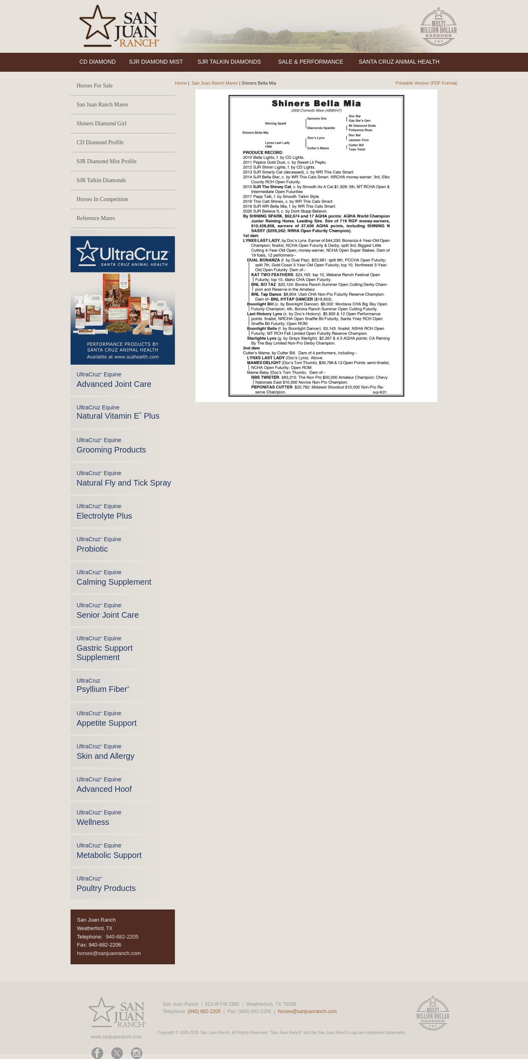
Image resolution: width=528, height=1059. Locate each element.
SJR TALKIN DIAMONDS (229, 61)
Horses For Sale (94, 86)
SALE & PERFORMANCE (310, 61)
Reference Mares (96, 218)
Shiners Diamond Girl (102, 123)
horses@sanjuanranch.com (109, 953)
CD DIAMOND (97, 61)
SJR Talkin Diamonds (101, 180)
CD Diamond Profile (100, 142)
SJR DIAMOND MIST (156, 61)
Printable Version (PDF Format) (426, 83)
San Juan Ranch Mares (102, 105)
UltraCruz (103, 685)
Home (181, 83)
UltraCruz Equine (118, 412)
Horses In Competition (102, 199)
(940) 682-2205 (203, 1011)
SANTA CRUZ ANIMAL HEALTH (399, 61)
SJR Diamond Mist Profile (107, 161)
